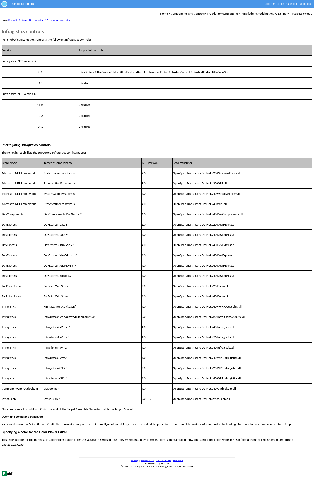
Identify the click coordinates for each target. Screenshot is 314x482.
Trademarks (147, 460)
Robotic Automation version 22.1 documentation (40, 20)
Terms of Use (163, 460)
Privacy (134, 460)
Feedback (178, 460)
